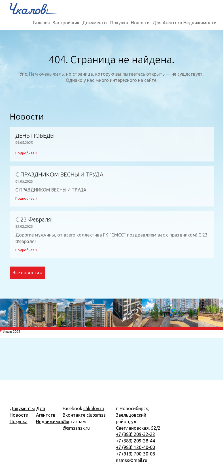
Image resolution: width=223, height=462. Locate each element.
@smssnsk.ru (76, 428)
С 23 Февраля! (34, 219)
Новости (140, 22)
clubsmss (96, 415)
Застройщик (66, 22)
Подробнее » (26, 153)
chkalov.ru (93, 408)
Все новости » (27, 272)
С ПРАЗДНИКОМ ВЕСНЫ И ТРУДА (59, 174)
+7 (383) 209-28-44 (135, 440)
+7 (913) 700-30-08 (135, 453)
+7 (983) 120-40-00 (135, 447)
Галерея (41, 22)
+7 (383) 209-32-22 (135, 434)
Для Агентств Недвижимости (184, 22)
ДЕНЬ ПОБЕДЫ (35, 136)
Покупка (119, 22)
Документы (94, 22)
